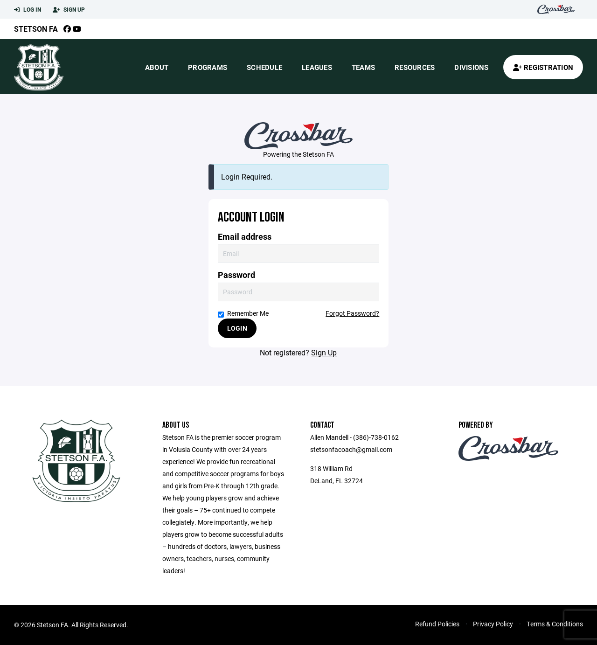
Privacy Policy (493, 623)
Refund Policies (437, 623)
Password (236, 275)
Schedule (264, 67)
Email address (244, 236)
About (156, 67)
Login (237, 328)
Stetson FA (36, 29)
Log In (27, 10)
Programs (207, 67)
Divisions (471, 67)
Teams (363, 67)
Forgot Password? (352, 313)
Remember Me (243, 313)
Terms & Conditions (555, 623)
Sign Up (69, 10)
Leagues (317, 67)
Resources (415, 67)
